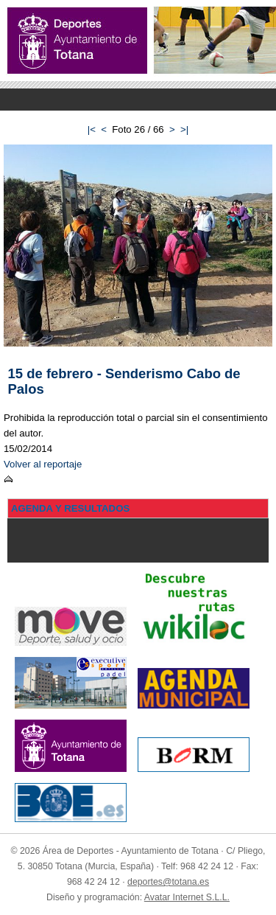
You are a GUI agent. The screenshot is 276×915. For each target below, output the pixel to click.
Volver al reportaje (43, 464)
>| (184, 129)
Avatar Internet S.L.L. (187, 897)
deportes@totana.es (168, 882)
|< (92, 129)
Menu (138, 99)
